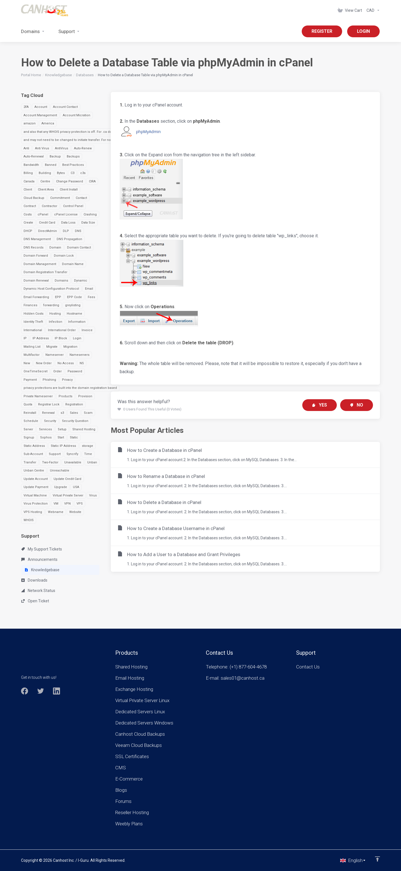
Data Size (88, 222)
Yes (319, 405)
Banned (50, 165)
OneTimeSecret (35, 371)
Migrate (51, 347)
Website (75, 512)
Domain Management (40, 264)
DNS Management (37, 239)
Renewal (48, 413)
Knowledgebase (58, 75)
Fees (91, 297)
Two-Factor (50, 462)
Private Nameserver (38, 396)
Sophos (46, 437)
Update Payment (36, 487)
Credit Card (47, 222)
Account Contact (65, 107)
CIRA (92, 181)
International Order (62, 330)
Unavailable (72, 462)
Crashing (90, 214)
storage (87, 446)
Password (75, 371)
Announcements (39, 559)
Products (65, 396)
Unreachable (59, 470)
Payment (30, 380)
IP (25, 338)
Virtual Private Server (68, 495)
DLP (66, 231)
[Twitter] (41, 691)
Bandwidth (31, 165)
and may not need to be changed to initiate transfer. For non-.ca (71, 140)
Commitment (60, 198)
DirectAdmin (47, 231)
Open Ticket (35, 601)
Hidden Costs (33, 313)
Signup (29, 437)
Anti (26, 148)
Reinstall (30, 413)
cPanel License (66, 214)
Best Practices (73, 165)
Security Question (75, 421)
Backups (73, 156)
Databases (85, 75)
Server (28, 429)
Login (77, 338)
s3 (62, 413)
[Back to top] (377, 859)
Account (40, 107)
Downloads (34, 580)
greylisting (72, 305)
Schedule (31, 421)
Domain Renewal (36, 280)
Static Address (34, 446)
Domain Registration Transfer (45, 272)
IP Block (61, 338)
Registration (74, 404)
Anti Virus (42, 148)
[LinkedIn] (56, 691)
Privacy (67, 380)
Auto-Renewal (34, 156)
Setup (62, 429)
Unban (92, 462)
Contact (81, 198)
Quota (28, 404)
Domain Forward (36, 255)
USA (76, 487)
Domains (61, 280)
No (356, 405)
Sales (74, 413)
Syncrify (72, 454)
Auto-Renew (83, 148)
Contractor (49, 206)
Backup (55, 156)
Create (28, 222)
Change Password (69, 181)
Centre (45, 181)
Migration (70, 347)
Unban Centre (34, 470)
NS (82, 363)
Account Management (40, 115)
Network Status (38, 590)
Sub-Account (33, 454)
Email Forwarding (36, 297)
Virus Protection (36, 503)
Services (45, 429)
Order (57, 371)
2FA (26, 107)
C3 (72, 173)
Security (50, 421)
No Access (65, 363)
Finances (30, 305)
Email (89, 289)
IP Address (41, 338)
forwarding (51, 305)
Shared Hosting (83, 429)
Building (45, 173)
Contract (30, 206)
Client (28, 189)
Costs (28, 214)
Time (88, 454)
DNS (78, 231)
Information (77, 322)
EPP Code (74, 297)
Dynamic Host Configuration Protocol (51, 289)
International (33, 330)
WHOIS (29, 520)
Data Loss (68, 222)
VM (56, 503)
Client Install (69, 189)
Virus (93, 495)
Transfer (30, 462)
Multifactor (32, 355)
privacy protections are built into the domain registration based (70, 388)
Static (74, 437)
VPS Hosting (33, 512)
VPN (67, 503)
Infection (55, 322)
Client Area (46, 189)
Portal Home (31, 75)
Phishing (49, 380)
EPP (58, 297)
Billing (28, 173)
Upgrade (60, 487)
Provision (85, 396)
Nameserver (54, 355)
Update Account (36, 479)
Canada (29, 181)
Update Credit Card (67, 479)
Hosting (55, 313)
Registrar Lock (48, 404)
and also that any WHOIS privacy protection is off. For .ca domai (70, 132)
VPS (80, 503)
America (48, 123)
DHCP (28, 231)
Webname (55, 512)
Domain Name (73, 264)
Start (60, 437)
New (27, 363)
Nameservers (79, 355)
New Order (44, 363)
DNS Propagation (69, 239)
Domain (55, 247)
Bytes (61, 173)
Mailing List (32, 347)
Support (55, 454)
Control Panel (73, 206)
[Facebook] (25, 691)
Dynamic (80, 280)
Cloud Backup (34, 198)
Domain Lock (64, 255)
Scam (88, 413)
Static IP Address (63, 446)
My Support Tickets (41, 549)
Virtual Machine (35, 495)
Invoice (87, 330)
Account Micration (76, 115)
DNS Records (33, 247)
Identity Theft (33, 322)
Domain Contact (79, 247)
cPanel (43, 214)
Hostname (74, 313)
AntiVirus (61, 148)
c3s (83, 173)
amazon (30, 123)
